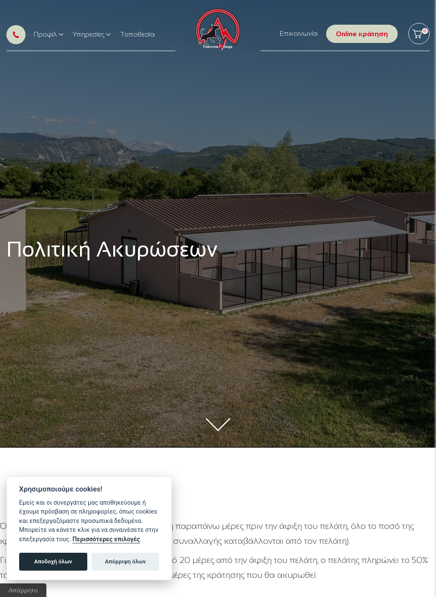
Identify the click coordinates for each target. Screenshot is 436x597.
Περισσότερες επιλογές (106, 539)
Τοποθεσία (137, 34)
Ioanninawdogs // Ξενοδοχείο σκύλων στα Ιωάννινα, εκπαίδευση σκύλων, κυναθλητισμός (217, 30)
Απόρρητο (23, 590)
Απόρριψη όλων (125, 561)
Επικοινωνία (299, 33)
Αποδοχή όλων (53, 561)
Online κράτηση (362, 33)
